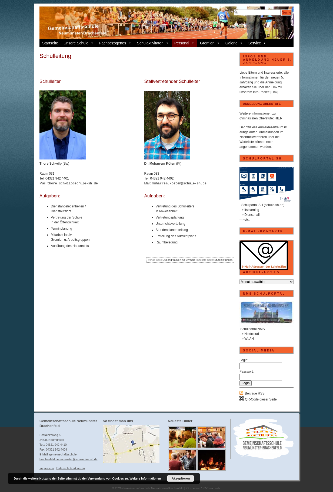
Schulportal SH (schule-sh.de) (262, 205)
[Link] (274, 92)
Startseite (50, 43)
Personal (184, 43)
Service (257, 43)
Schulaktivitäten (153, 43)
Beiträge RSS (255, 393)
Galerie (234, 43)
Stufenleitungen (223, 259)
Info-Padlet (261, 92)
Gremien (210, 43)
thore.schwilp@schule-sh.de (72, 183)
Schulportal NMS (252, 329)
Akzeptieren (180, 478)
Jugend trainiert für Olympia (179, 259)
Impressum (46, 468)
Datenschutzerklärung (70, 468)
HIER (278, 118)
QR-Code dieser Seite (258, 399)
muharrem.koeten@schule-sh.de (179, 183)
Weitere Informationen (145, 478)
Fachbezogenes (115, 43)
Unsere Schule (79, 43)
